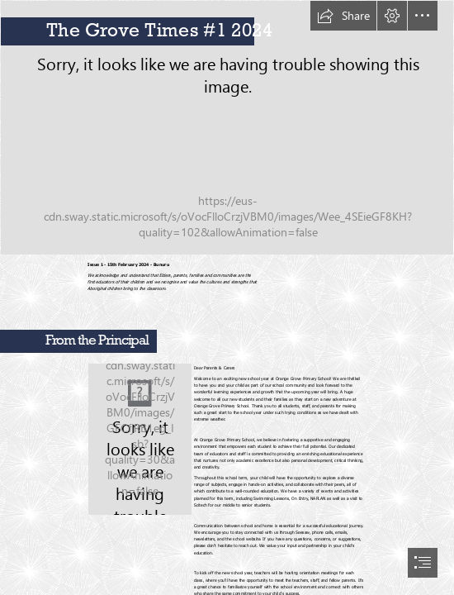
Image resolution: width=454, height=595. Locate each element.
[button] (343, 16)
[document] (227, 297)
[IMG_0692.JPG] (227, 127)
